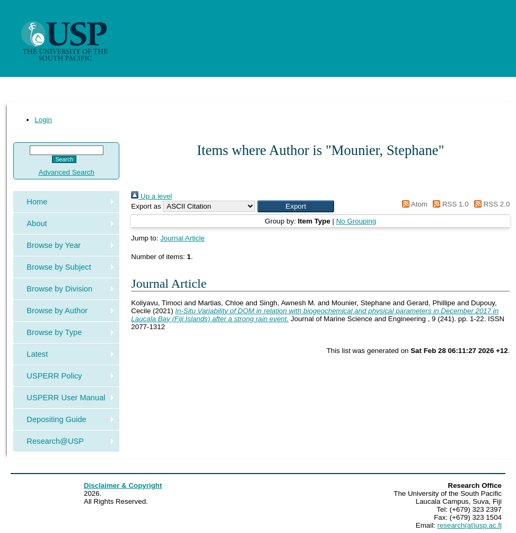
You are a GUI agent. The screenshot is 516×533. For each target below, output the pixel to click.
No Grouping (356, 221)
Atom (412, 204)
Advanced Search (66, 172)
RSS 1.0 (449, 204)
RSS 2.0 (490, 204)
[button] (295, 206)
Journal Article (182, 238)
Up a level (151, 196)
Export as (146, 206)
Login (43, 120)
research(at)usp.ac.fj (470, 525)
